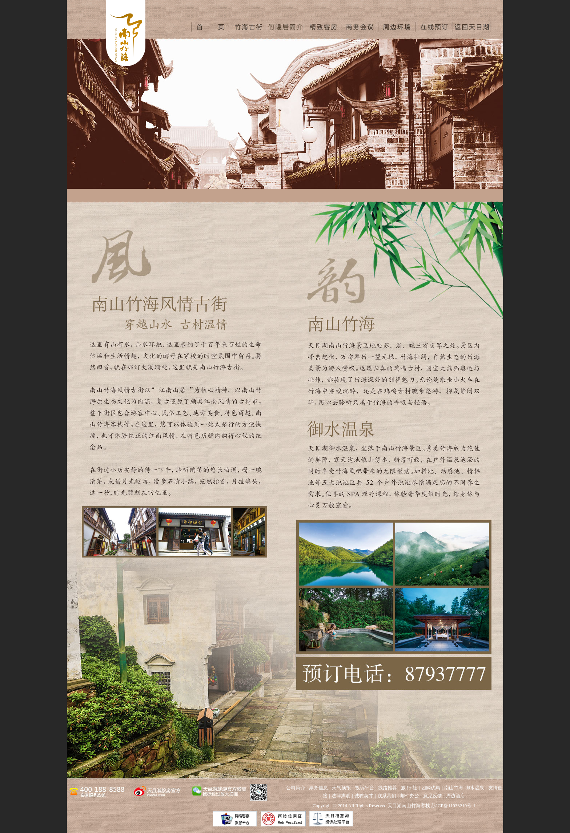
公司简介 (295, 787)
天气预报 (341, 787)
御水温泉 (474, 787)
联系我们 (386, 795)
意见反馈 (432, 795)
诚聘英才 (363, 795)
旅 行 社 (409, 787)
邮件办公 (409, 795)
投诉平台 (364, 787)
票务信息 (318, 787)
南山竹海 (453, 787)
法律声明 (341, 795)
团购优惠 (430, 787)
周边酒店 (455, 795)
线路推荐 (387, 787)
